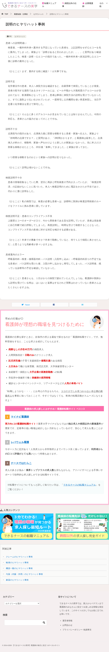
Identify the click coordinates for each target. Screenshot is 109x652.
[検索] (25, 622)
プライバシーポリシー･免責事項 (76, 630)
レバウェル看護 (20, 442)
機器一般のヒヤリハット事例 (19, 568)
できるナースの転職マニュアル (79, 485)
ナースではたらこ (21, 463)
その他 (101, 4)
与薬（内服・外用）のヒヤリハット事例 (24, 574)
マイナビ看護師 (20, 416)
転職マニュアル (49, 4)
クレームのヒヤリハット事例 (19, 557)
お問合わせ (67, 625)
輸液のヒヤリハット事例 (17, 562)
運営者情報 (67, 620)
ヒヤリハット (20, 36)
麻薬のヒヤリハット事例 (17, 580)
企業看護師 (87, 4)
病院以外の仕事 (69, 4)
